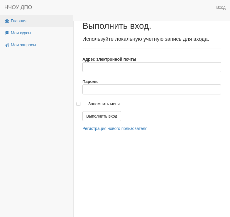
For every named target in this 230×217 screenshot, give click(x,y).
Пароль (90, 81)
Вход (221, 7)
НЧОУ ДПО (18, 7)
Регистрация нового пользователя (114, 128)
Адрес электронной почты (109, 59)
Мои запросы (20, 45)
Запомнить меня (104, 103)
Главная (15, 20)
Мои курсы (17, 32)
